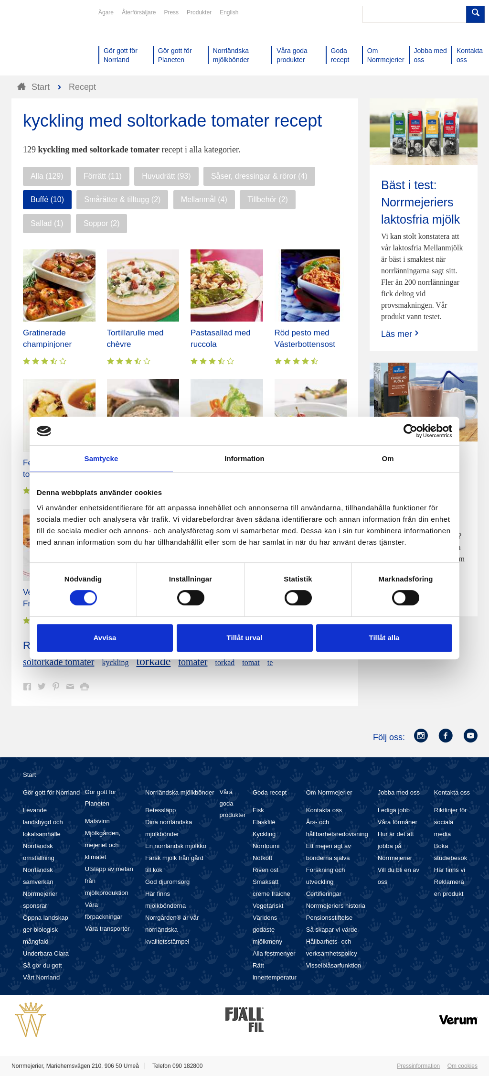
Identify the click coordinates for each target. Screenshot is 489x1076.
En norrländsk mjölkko (175, 846)
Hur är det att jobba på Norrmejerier (396, 845)
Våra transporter (107, 928)
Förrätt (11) (103, 176)
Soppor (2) (102, 223)
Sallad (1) (47, 223)
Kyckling (264, 834)
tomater (192, 661)
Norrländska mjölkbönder (179, 792)
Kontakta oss (324, 810)
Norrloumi (266, 846)
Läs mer (401, 334)
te (270, 662)
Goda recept (270, 792)
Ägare (106, 12)
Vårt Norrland (41, 977)
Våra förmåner (397, 822)
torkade (153, 661)
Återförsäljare (139, 12)
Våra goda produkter (232, 803)
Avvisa (105, 638)
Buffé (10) (47, 199)
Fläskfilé (264, 822)
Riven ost (265, 869)
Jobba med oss (399, 792)
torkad (224, 662)
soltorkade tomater (58, 661)
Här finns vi (449, 869)
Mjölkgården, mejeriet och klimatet (102, 845)
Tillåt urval (245, 638)
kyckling (115, 662)
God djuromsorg (167, 881)
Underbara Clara (46, 953)
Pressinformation (418, 1066)
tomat (250, 662)
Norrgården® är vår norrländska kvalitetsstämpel (172, 929)
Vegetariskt (268, 905)
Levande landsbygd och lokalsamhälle (43, 822)
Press (171, 12)
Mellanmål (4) (204, 199)
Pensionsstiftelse (329, 917)
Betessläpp (160, 810)
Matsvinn (97, 821)
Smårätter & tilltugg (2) (122, 199)
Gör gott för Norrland (51, 792)
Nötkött (262, 857)
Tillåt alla (384, 638)
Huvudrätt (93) (166, 176)
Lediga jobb (394, 810)
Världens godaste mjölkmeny (267, 929)
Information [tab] (244, 458)
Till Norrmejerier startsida (47, 42)
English (229, 12)
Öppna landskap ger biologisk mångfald (45, 929)
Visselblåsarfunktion (333, 965)
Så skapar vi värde (332, 929)
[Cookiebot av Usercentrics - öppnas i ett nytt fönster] (410, 431)
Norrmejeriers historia (335, 905)
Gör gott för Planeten (101, 797)
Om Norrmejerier (329, 792)
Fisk (258, 810)
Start (29, 774)
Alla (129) (47, 176)
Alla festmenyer (274, 953)
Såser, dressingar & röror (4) (259, 176)
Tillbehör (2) (267, 199)
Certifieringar (323, 893)
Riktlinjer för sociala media (450, 822)
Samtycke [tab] (101, 458)
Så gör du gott (42, 965)
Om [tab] (387, 458)
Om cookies (462, 1066)
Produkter (199, 12)
